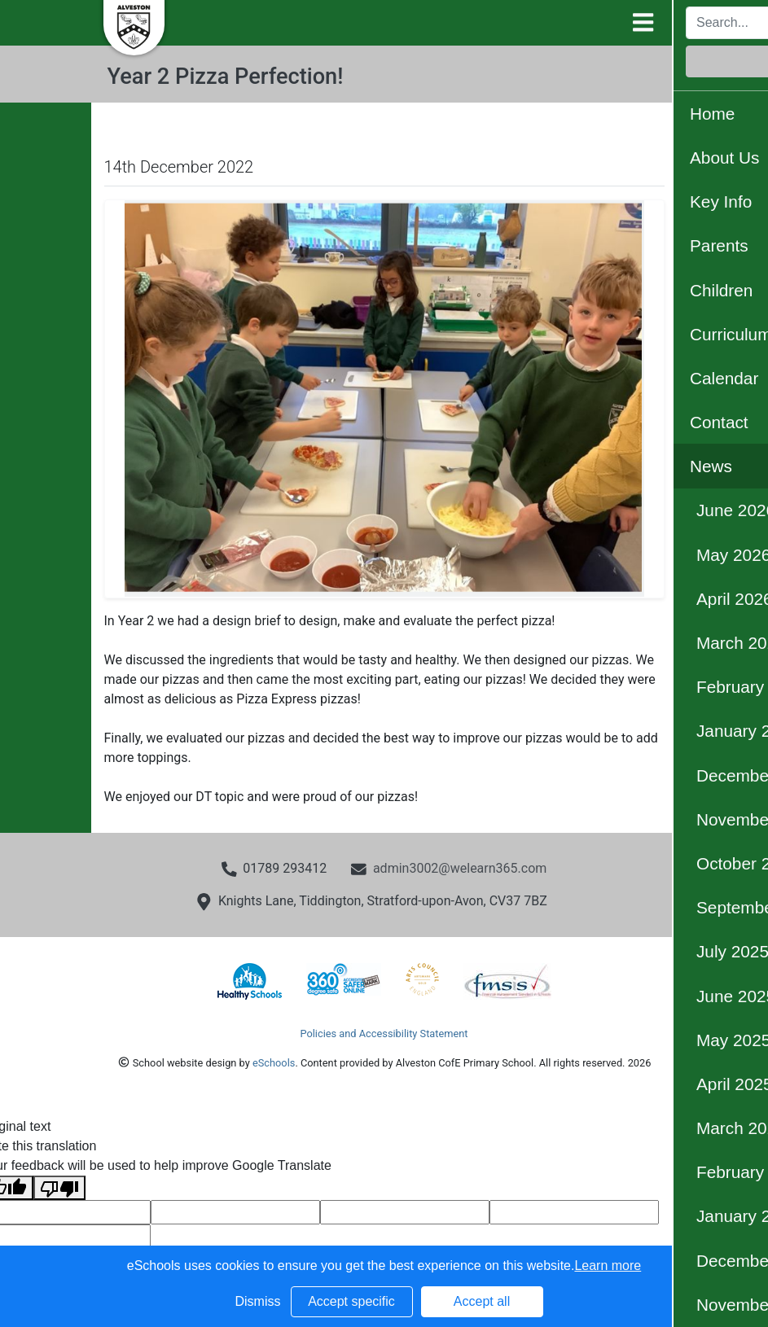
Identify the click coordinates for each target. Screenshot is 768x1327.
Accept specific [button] (351, 1301)
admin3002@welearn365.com (459, 868)
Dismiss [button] (258, 1301)
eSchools (273, 1063)
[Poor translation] (59, 1188)
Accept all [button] (482, 1301)
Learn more (607, 1265)
